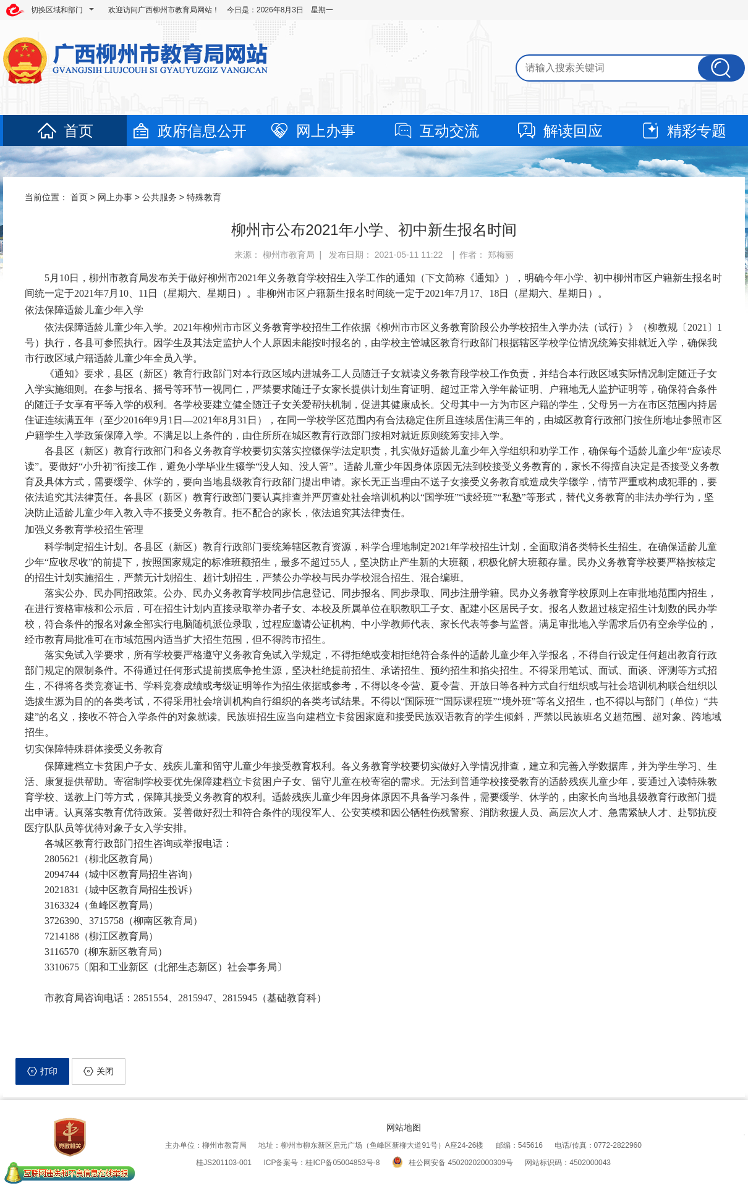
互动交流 (436, 130)
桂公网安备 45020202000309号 (452, 1162)
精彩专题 (683, 130)
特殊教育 (204, 197)
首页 (64, 130)
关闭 (98, 1071)
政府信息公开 (188, 130)
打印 (42, 1071)
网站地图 (403, 1127)
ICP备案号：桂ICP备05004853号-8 (321, 1162)
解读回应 (559, 130)
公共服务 (159, 197)
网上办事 (312, 130)
